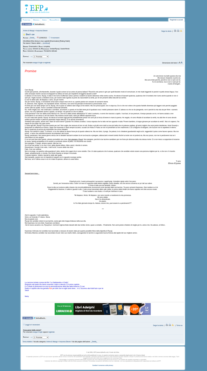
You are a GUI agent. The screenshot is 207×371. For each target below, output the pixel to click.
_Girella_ (32, 38)
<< (31, 57)
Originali (36, 20)
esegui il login (38, 63)
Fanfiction (26, 20)
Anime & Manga (28, 31)
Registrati (173, 20)
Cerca (44, 20)
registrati (47, 63)
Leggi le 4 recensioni (31, 325)
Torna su (179, 325)
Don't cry (30, 34)
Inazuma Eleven (42, 31)
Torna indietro (27, 342)
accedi (180, 20)
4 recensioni (54, 38)
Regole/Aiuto (54, 20)
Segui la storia (166, 31)
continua (46, 43)
